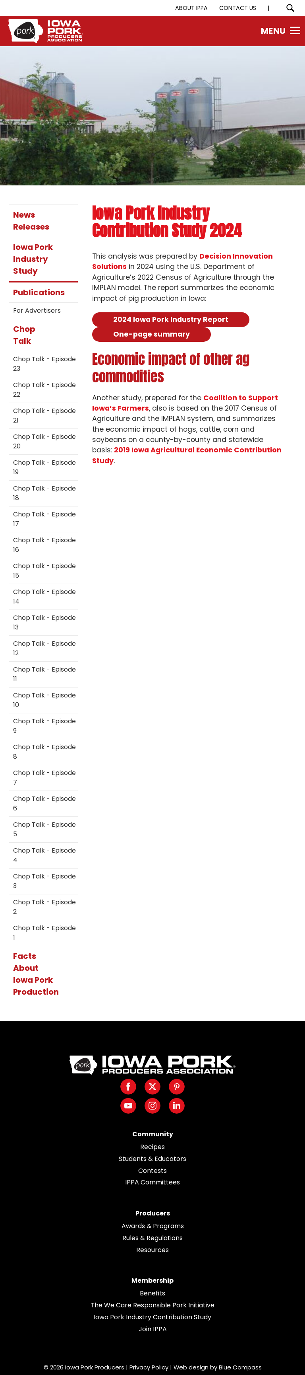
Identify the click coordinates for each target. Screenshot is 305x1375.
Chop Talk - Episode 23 (44, 363)
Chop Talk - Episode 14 (44, 596)
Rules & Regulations (152, 1238)
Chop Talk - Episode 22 (44, 389)
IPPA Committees (152, 1182)
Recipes (152, 1146)
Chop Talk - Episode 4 (44, 855)
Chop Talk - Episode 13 (44, 622)
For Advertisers (37, 310)
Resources (152, 1249)
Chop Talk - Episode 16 (44, 545)
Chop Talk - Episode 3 (44, 881)
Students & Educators (152, 1158)
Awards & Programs (153, 1226)
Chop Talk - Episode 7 (44, 777)
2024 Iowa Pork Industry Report (170, 319)
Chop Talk (24, 335)
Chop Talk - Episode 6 (44, 803)
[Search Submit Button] (290, 8)
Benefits (152, 1293)
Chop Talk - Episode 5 (44, 829)
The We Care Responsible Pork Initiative (152, 1305)
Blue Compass (240, 1367)
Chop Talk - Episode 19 (44, 467)
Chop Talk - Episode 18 (44, 493)
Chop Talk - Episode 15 (44, 570)
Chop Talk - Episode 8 (44, 751)
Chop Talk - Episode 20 (44, 441)
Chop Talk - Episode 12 (44, 648)
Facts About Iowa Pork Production (36, 973)
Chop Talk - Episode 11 (44, 674)
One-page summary (151, 334)
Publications (39, 292)
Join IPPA (153, 1329)
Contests (152, 1170)
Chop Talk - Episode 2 (44, 907)
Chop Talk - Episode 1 (44, 932)
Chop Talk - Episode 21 (44, 415)
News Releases (31, 220)
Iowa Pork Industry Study (33, 259)
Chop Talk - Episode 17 (44, 519)
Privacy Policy (148, 1367)
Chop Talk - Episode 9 (44, 726)
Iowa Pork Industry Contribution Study (152, 1317)
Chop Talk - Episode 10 (44, 700)
